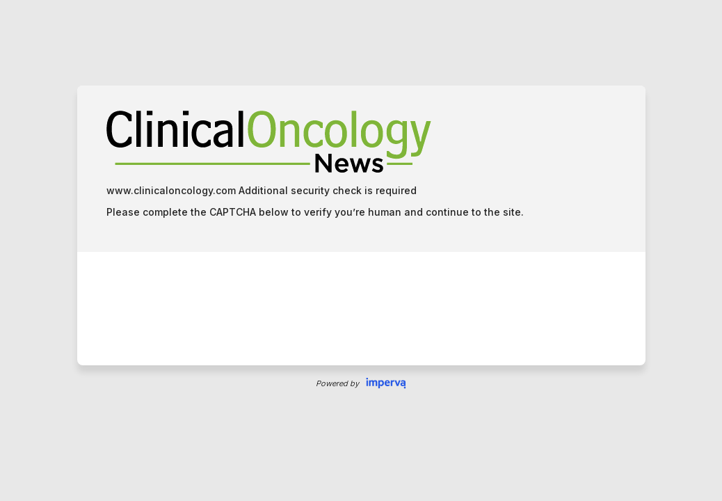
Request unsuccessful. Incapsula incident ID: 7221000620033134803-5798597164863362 (361, 250)
